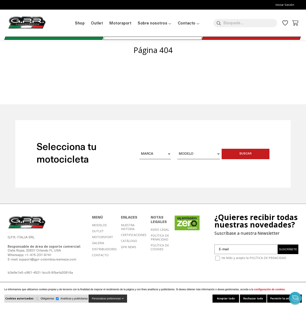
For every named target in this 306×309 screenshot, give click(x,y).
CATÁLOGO (129, 241)
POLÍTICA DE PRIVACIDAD (160, 237)
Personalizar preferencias (108, 298)
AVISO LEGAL (160, 230)
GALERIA (98, 243)
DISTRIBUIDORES (104, 249)
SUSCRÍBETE (288, 249)
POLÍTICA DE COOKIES (160, 247)
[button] (295, 298)
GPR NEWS (128, 247)
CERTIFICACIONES (133, 235)
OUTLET (98, 231)
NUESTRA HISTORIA (128, 227)
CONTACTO (100, 255)
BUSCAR (245, 153)
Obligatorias (47, 298)
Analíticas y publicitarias (74, 298)
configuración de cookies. (269, 289)
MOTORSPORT (102, 237)
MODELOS (99, 225)
